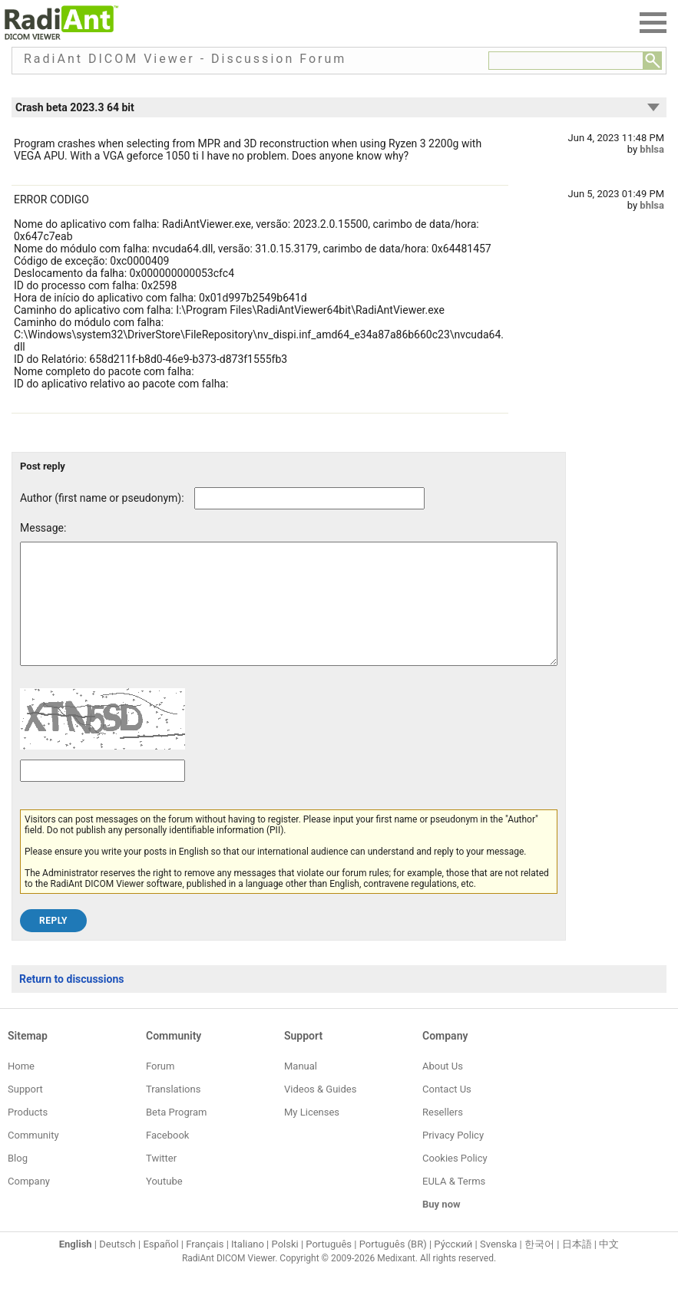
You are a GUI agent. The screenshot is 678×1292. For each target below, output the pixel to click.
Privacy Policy (453, 1158)
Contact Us (446, 1112)
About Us (442, 1089)
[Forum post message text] (288, 615)
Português (329, 1267)
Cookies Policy (455, 1181)
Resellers (442, 1135)
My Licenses (311, 1135)
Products (28, 1135)
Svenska (498, 1267)
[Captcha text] (102, 794)
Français (204, 1267)
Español (160, 1267)
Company (29, 1204)
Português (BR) (393, 1267)
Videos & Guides (320, 1112)
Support (25, 1112)
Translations (173, 1112)
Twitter (161, 1181)
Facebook (167, 1158)
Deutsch (117, 1267)
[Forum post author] (309, 498)
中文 (609, 1267)
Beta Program (176, 1135)
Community (33, 1158)
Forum (160, 1089)
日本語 (577, 1267)
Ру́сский (453, 1267)
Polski (285, 1267)
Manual (300, 1089)
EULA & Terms (453, 1204)
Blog (18, 1181)
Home (21, 1089)
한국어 (539, 1267)
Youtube (164, 1204)
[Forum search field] (565, 60)
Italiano (247, 1267)
